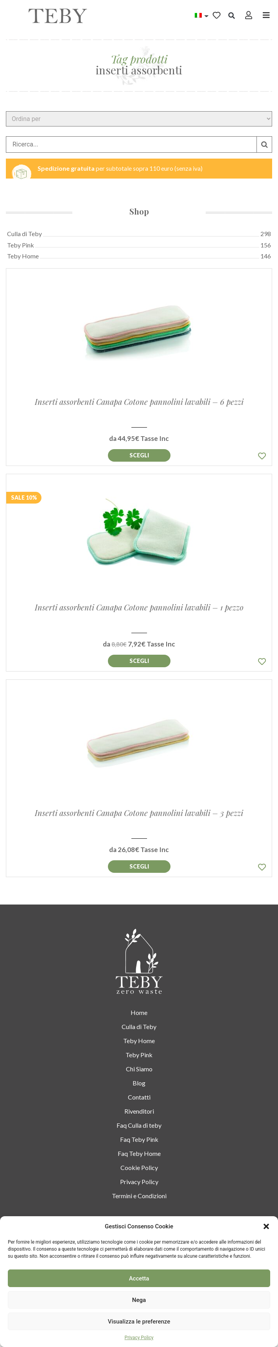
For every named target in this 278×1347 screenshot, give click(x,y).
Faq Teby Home (139, 1153)
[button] (266, 1226)
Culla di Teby (139, 1026)
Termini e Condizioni (139, 1195)
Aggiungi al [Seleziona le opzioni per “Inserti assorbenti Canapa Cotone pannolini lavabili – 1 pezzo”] (139, 661)
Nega (139, 1300)
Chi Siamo (139, 1068)
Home (139, 1012)
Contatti (139, 1096)
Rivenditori (139, 1110)
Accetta (139, 1278)
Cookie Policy (139, 1167)
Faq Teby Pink (139, 1139)
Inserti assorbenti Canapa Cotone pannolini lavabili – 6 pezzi (139, 401)
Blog (139, 1082)
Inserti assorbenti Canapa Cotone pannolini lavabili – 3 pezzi (139, 812)
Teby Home (139, 1040)
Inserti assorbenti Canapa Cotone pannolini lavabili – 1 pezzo (139, 607)
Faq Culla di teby (139, 1125)
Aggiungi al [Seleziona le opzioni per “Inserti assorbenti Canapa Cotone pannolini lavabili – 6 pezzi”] (139, 455)
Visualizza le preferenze (139, 1321)
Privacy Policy (139, 1337)
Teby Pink (139, 1054)
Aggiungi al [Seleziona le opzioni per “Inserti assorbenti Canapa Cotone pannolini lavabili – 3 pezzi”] (139, 866)
